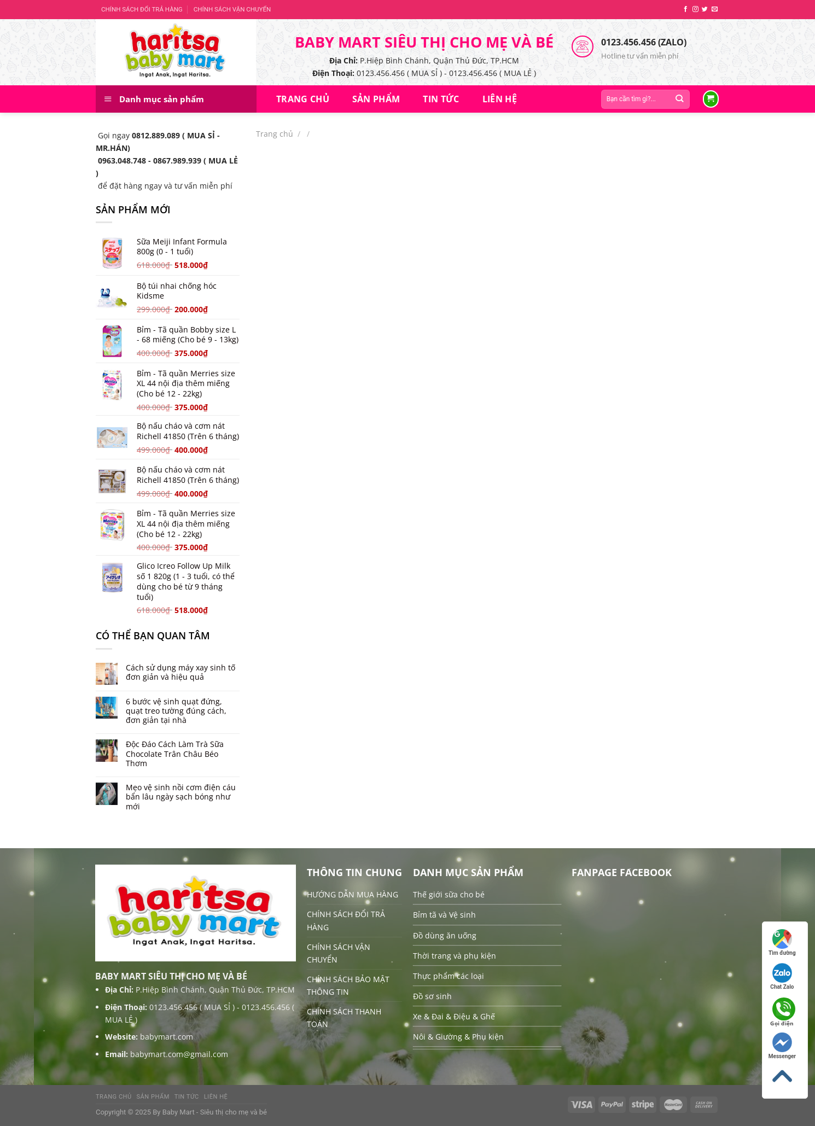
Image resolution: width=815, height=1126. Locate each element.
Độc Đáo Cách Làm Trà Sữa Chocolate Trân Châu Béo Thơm (175, 753)
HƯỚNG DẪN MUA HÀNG (352, 894)
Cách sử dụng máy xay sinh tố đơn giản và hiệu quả (180, 672)
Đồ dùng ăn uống (444, 935)
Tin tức (441, 99)
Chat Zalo (782, 976)
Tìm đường (782, 942)
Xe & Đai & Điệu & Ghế (454, 1016)
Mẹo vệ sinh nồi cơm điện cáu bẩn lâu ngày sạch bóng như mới (181, 797)
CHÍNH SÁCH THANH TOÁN (344, 1017)
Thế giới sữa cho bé (449, 894)
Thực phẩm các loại (448, 976)
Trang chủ (302, 99)
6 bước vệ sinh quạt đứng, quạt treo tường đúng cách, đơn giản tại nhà (176, 711)
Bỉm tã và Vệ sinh (444, 914)
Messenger (782, 1045)
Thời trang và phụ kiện (454, 955)
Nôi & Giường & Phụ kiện (458, 1036)
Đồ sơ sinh (432, 996)
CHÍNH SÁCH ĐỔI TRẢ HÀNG (142, 9)
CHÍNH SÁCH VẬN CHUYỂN (232, 9)
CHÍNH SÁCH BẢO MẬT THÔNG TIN (348, 985)
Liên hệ (499, 99)
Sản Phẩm (376, 99)
